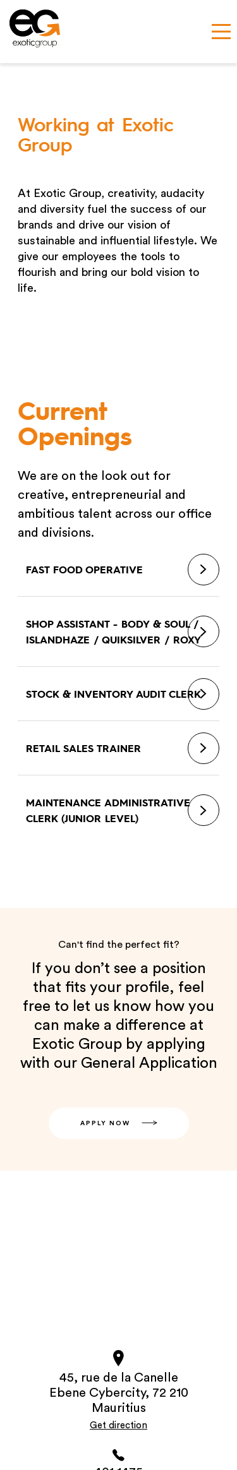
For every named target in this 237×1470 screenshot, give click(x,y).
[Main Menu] (221, 31)
